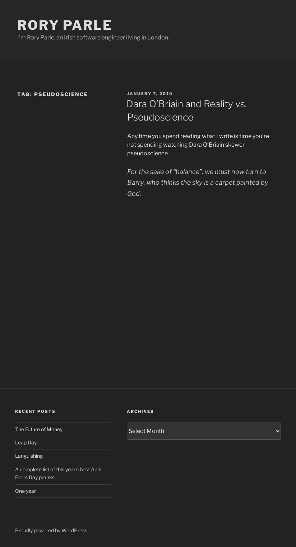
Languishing (29, 456)
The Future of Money (39, 429)
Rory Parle (64, 25)
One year (25, 491)
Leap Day (26, 442)
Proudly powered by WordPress (51, 530)
